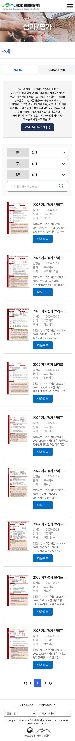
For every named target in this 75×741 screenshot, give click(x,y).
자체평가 (18, 70)
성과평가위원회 (56, 70)
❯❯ (50, 683)
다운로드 (42, 238)
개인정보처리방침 (47, 705)
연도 (18, 174)
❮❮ (25, 683)
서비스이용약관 (26, 705)
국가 (18, 163)
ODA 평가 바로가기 (35, 127)
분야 (18, 152)
